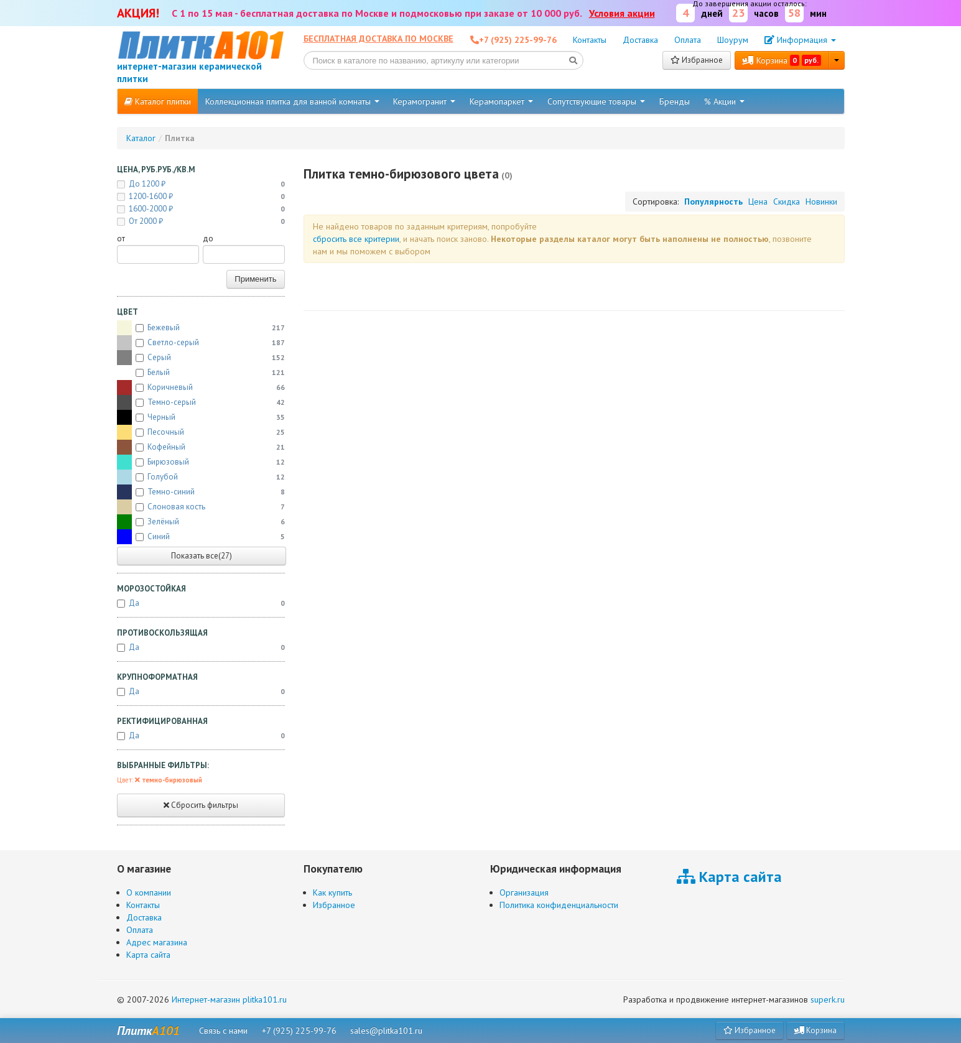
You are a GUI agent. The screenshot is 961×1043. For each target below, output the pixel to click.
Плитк (148, 1030)
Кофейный (201, 447)
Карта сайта (148, 954)
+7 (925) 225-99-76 (299, 1030)
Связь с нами (223, 1030)
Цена (758, 201)
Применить (255, 279)
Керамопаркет (501, 101)
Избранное (697, 60)
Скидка (786, 201)
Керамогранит (424, 101)
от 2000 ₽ (201, 221)
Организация (524, 892)
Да (201, 603)
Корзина (782, 60)
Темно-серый (201, 402)
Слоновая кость (201, 506)
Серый (201, 357)
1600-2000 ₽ (201, 209)
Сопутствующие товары (596, 101)
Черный (201, 417)
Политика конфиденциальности (558, 905)
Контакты (589, 39)
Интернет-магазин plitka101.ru (229, 999)
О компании (148, 892)
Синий (201, 536)
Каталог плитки (157, 101)
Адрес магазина (156, 942)
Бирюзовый (201, 462)
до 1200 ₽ (201, 184)
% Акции (724, 101)
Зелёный (201, 521)
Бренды (674, 101)
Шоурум (732, 39)
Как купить (332, 892)
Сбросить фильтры (201, 805)
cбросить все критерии (356, 238)
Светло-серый (201, 342)
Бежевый (201, 327)
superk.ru (827, 999)
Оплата (687, 39)
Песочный (201, 432)
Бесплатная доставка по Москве (378, 38)
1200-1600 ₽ (201, 196)
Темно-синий (201, 491)
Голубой (201, 477)
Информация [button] (800, 39)
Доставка (640, 39)
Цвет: (159, 780)
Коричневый (201, 387)
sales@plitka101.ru (386, 1030)
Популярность (713, 201)
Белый (201, 372)
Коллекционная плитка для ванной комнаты (292, 101)
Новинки (821, 201)
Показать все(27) (201, 555)
